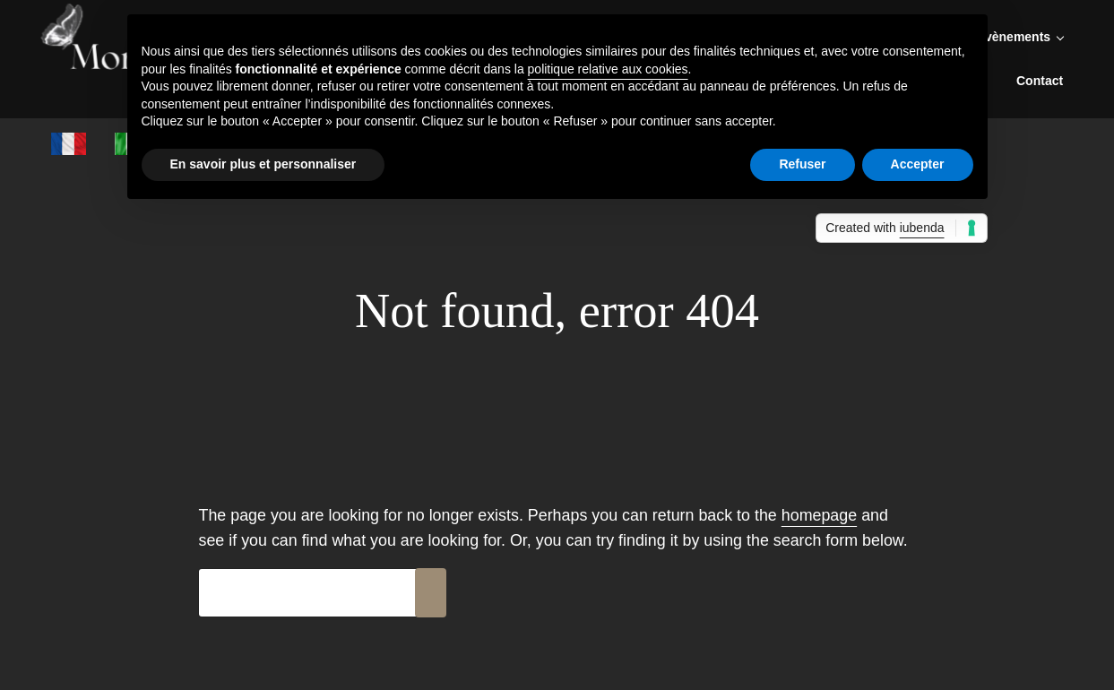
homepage (819, 515)
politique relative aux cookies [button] (608, 69)
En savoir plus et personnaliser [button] (263, 164)
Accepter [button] (918, 164)
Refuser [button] (802, 164)
